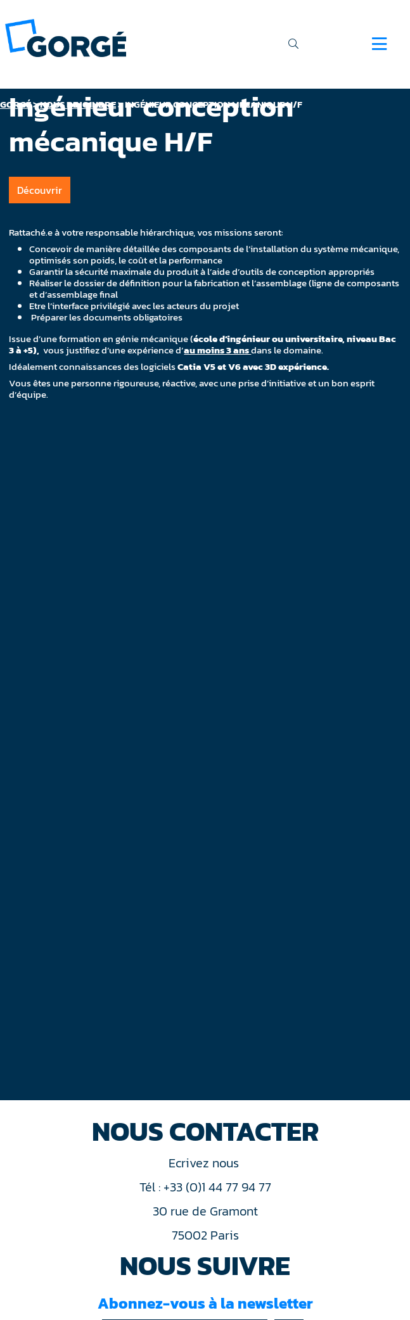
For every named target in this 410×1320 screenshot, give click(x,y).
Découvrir (39, 190)
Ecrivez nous (205, 1162)
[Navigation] (379, 43)
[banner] (65, 37)
